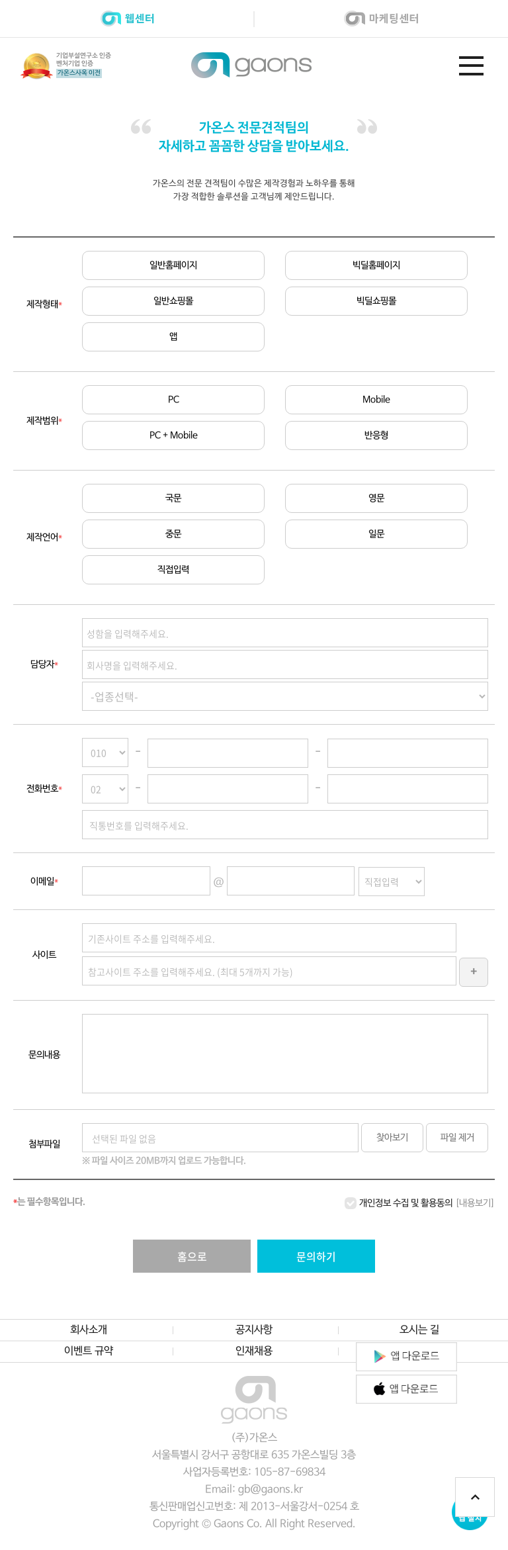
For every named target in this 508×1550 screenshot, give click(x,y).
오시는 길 (419, 1331)
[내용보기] (475, 1204)
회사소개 (88, 1331)
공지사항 (254, 1331)
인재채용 (254, 1352)
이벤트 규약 (88, 1352)
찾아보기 (392, 1138)
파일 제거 (457, 1138)
